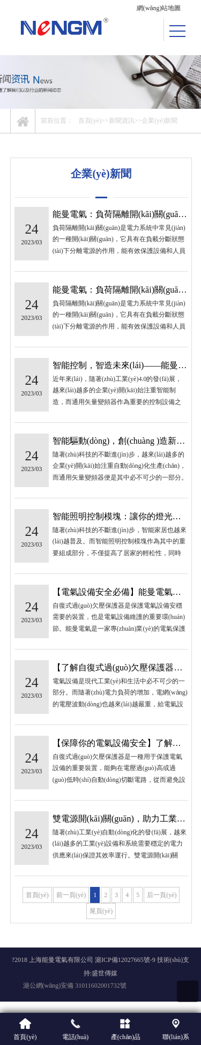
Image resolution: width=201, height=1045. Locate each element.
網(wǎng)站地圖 (159, 8)
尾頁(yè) (101, 911)
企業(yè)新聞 (159, 120)
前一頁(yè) (71, 895)
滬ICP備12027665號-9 (125, 960)
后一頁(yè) (161, 895)
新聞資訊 (122, 120)
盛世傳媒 (104, 973)
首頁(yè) (89, 120)
